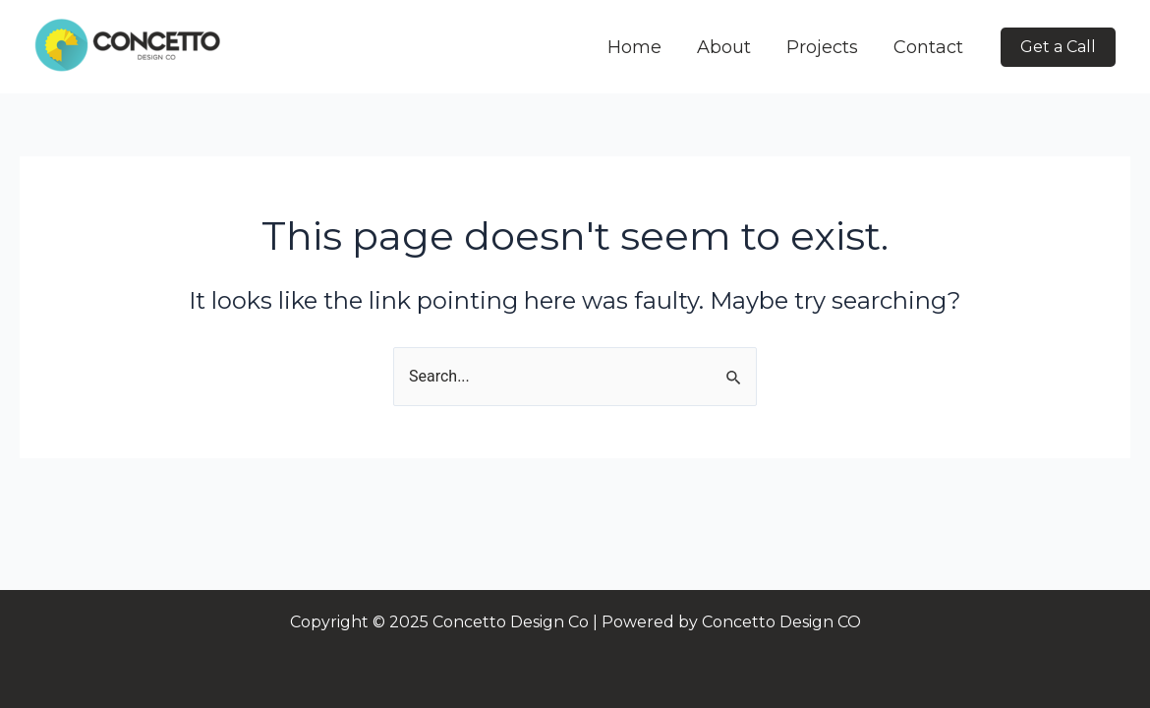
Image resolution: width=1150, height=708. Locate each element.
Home (634, 47)
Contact (928, 47)
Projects (822, 47)
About (724, 47)
